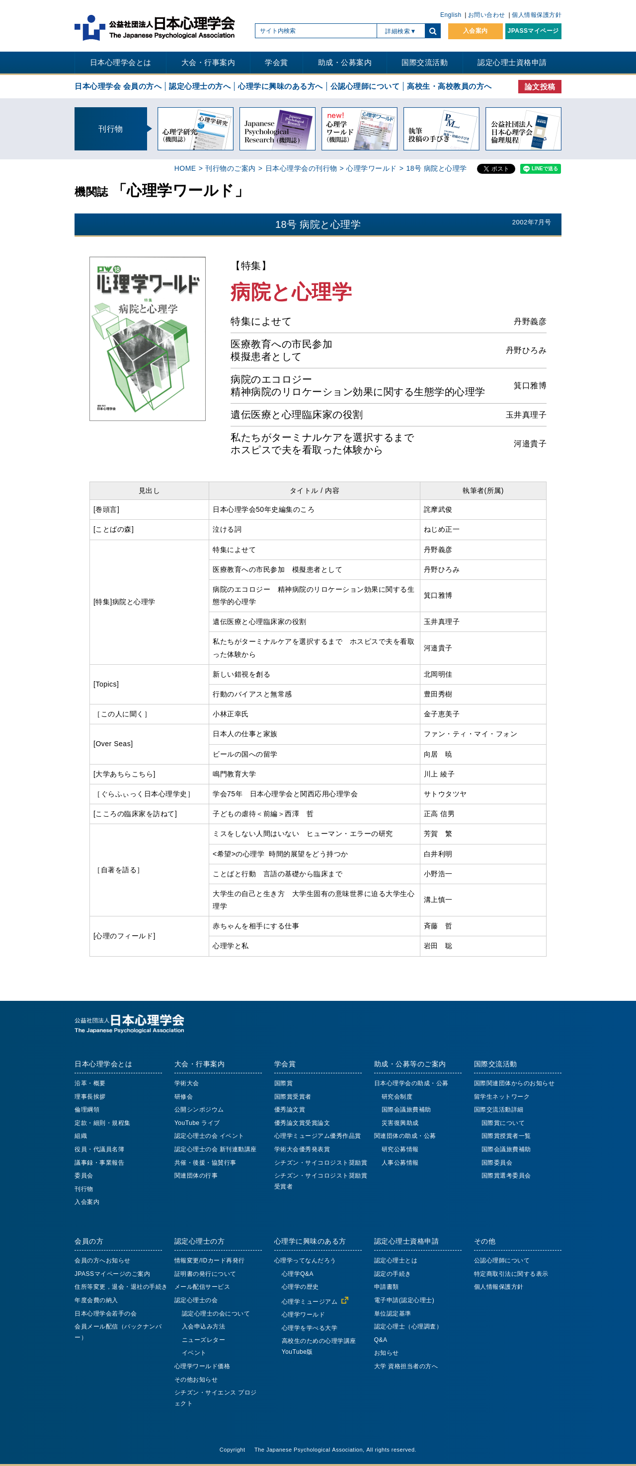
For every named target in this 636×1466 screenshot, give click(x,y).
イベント (194, 1353)
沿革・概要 (90, 1083)
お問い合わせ (486, 15)
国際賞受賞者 (293, 1097)
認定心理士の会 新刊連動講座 (215, 1149)
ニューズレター (204, 1340)
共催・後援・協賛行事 (205, 1163)
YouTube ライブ (197, 1123)
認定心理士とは (396, 1260)
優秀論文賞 (290, 1110)
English (451, 15)
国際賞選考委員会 (506, 1176)
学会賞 (276, 62)
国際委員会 (497, 1163)
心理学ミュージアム (310, 1302)
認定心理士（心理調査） (408, 1326)
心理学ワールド (371, 168)
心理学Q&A (298, 1274)
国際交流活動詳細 (499, 1110)
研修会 (183, 1097)
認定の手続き (392, 1274)
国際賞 (283, 1083)
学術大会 (186, 1083)
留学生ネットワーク (502, 1097)
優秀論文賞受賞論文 (302, 1123)
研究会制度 (397, 1097)
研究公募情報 (400, 1149)
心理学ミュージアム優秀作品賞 (317, 1136)
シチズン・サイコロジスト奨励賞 (321, 1163)
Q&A (381, 1340)
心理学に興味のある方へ (280, 86)
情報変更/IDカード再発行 (209, 1260)
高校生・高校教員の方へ (449, 86)
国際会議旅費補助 (406, 1110)
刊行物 (84, 1189)
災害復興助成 (400, 1123)
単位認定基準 (392, 1314)
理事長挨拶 (90, 1097)
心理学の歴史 (300, 1287)
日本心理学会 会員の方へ (118, 86)
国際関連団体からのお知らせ (514, 1083)
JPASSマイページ (533, 31)
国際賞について (503, 1123)
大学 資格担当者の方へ (406, 1366)
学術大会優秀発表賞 (302, 1149)
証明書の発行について (205, 1274)
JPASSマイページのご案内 (112, 1274)
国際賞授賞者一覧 (506, 1136)
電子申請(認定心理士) (404, 1300)
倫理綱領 (87, 1110)
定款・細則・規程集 (103, 1123)
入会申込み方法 (204, 1326)
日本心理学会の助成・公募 (411, 1083)
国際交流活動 (424, 62)
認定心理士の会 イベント (209, 1136)
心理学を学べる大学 (310, 1328)
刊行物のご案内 (230, 168)
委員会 (84, 1176)
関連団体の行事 (196, 1176)
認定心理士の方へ (200, 86)
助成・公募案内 (345, 62)
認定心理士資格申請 (512, 62)
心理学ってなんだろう (305, 1260)
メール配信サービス (202, 1287)
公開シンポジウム (199, 1110)
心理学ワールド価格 (202, 1366)
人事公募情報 (400, 1163)
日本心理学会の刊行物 (301, 168)
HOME (185, 168)
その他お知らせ (196, 1380)
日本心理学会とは (121, 62)
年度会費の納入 (96, 1300)
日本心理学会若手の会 (106, 1314)
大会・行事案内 (208, 62)
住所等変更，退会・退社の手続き (121, 1287)
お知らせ (386, 1353)
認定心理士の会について (216, 1314)
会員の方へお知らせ (103, 1260)
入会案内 (475, 31)
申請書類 (386, 1287)
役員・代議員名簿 (99, 1149)
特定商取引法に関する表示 (511, 1274)
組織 (81, 1136)
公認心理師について (365, 86)
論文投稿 (540, 86)
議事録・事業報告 (99, 1163)
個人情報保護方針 (536, 15)
